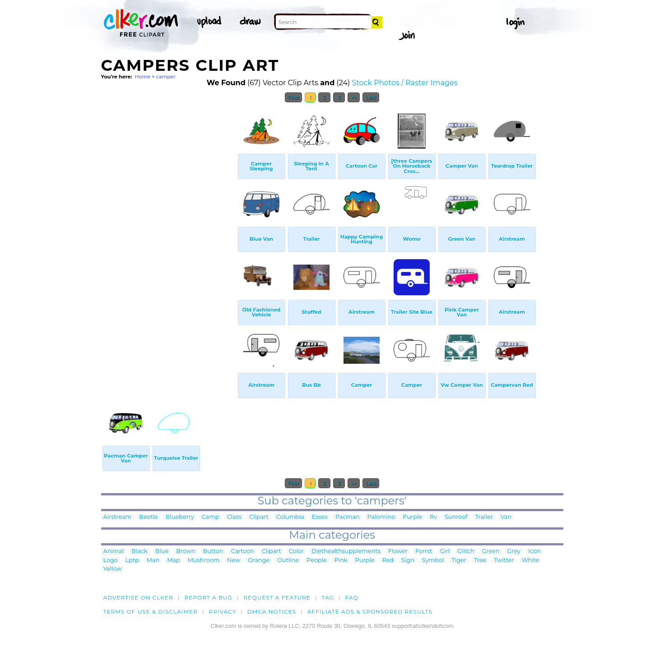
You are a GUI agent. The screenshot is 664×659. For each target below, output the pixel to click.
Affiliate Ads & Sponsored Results (369, 611)
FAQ (351, 597)
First (293, 97)
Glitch (465, 551)
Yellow (112, 569)
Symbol (433, 560)
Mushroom (203, 560)
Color (296, 551)
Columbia (290, 517)
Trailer (484, 517)
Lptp (132, 560)
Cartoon (242, 551)
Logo (110, 560)
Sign (407, 560)
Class (234, 517)
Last (371, 97)
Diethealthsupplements (346, 551)
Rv (433, 517)
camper (166, 76)
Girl (445, 551)
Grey (513, 551)
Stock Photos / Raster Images (405, 82)
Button (213, 551)
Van (506, 517)
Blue (161, 551)
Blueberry (180, 517)
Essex (320, 517)
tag (328, 597)
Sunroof (456, 517)
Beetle (148, 517)
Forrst (423, 551)
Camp (210, 517)
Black (139, 551)
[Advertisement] (169, 242)
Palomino (381, 517)
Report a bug (208, 597)
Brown (185, 551)
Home (142, 76)
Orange (258, 560)
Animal (113, 551)
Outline (288, 560)
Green (491, 551)
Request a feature (277, 597)
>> (354, 97)
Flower (398, 551)
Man (153, 560)
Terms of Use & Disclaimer (150, 611)
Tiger (458, 560)
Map (173, 560)
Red (388, 560)
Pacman (347, 517)
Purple (412, 517)
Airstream (117, 517)
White (530, 560)
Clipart (259, 517)
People (316, 560)
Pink (341, 560)
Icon (534, 551)
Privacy (223, 611)
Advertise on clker (138, 597)
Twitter (504, 560)
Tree (480, 560)
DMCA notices (272, 611)
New (233, 560)
